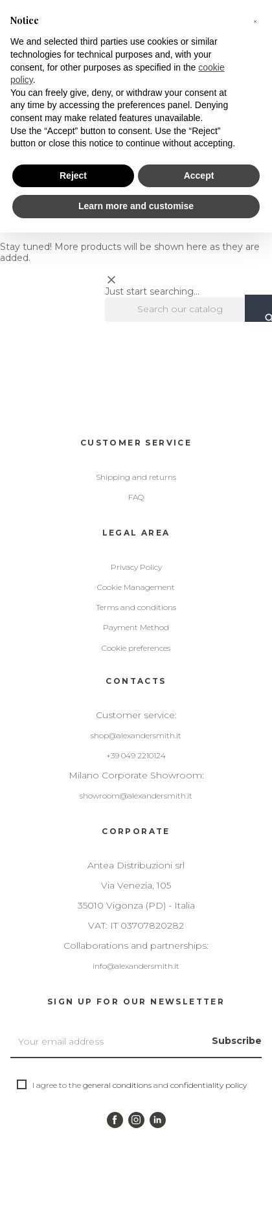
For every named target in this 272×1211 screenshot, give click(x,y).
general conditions (117, 1085)
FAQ (136, 497)
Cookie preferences (136, 648)
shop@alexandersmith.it (136, 735)
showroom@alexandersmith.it (136, 795)
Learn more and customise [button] (136, 206)
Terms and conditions (136, 607)
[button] (255, 20)
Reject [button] (73, 175)
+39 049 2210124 (136, 755)
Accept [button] (199, 175)
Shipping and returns (136, 477)
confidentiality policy (208, 1085)
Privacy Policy (136, 567)
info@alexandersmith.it (136, 966)
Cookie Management (136, 587)
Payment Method (136, 627)
